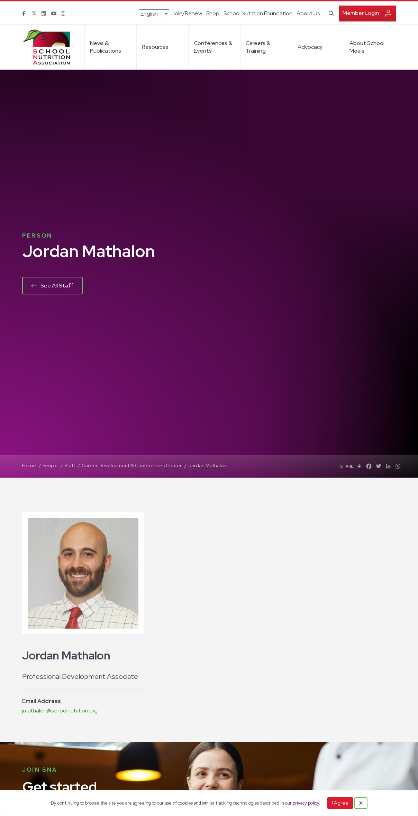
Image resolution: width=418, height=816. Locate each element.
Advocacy (310, 47)
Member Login (361, 13)
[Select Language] (154, 13)
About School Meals (366, 46)
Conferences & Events (213, 46)
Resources (155, 47)
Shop (212, 13)
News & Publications (105, 46)
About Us (308, 13)
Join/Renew (186, 13)
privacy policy (306, 803)
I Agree (340, 803)
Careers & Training (258, 46)
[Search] (330, 13)
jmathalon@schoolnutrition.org (60, 710)
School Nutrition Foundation (258, 13)
